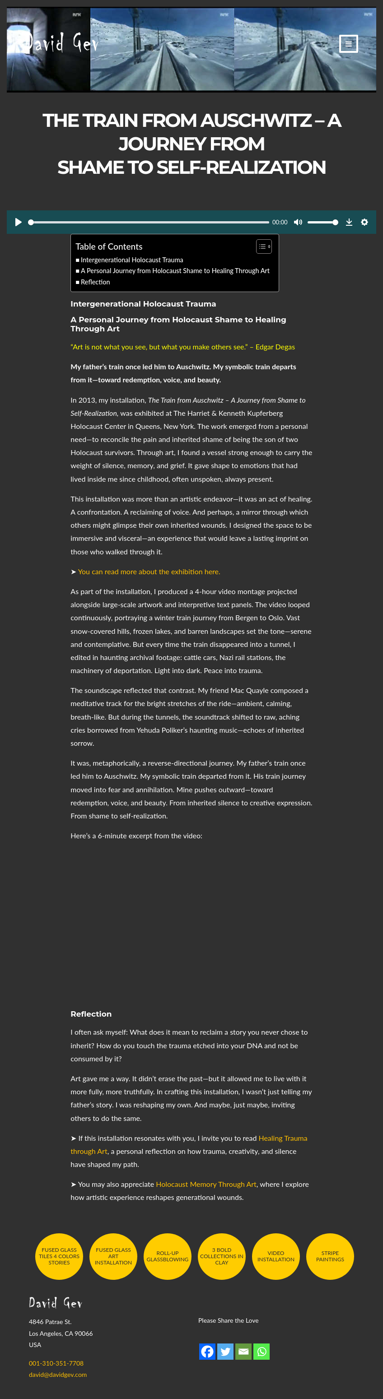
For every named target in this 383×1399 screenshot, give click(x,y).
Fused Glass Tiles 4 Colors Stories (59, 1256)
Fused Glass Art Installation (113, 1256)
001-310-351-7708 (56, 1363)
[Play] (18, 222)
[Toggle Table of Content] (259, 246)
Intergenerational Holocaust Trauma (132, 260)
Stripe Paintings (330, 1256)
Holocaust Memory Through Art (206, 1184)
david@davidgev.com (58, 1374)
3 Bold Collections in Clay (221, 1256)
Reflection (95, 282)
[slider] (148, 222)
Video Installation (275, 1256)
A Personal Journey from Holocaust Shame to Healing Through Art (175, 270)
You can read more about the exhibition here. (149, 571)
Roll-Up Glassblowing (168, 1256)
